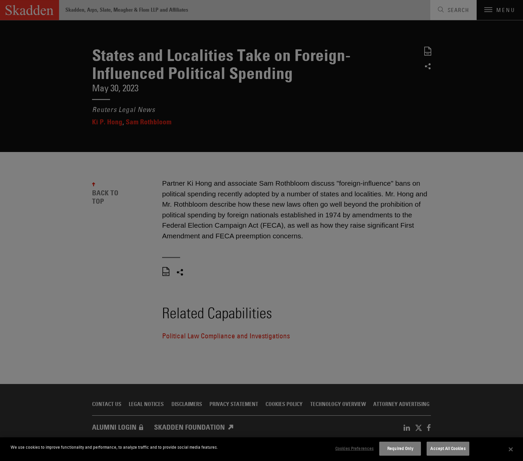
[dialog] (261, 449)
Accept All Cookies (447, 448)
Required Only (400, 448)
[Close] (511, 449)
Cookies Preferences (354, 448)
